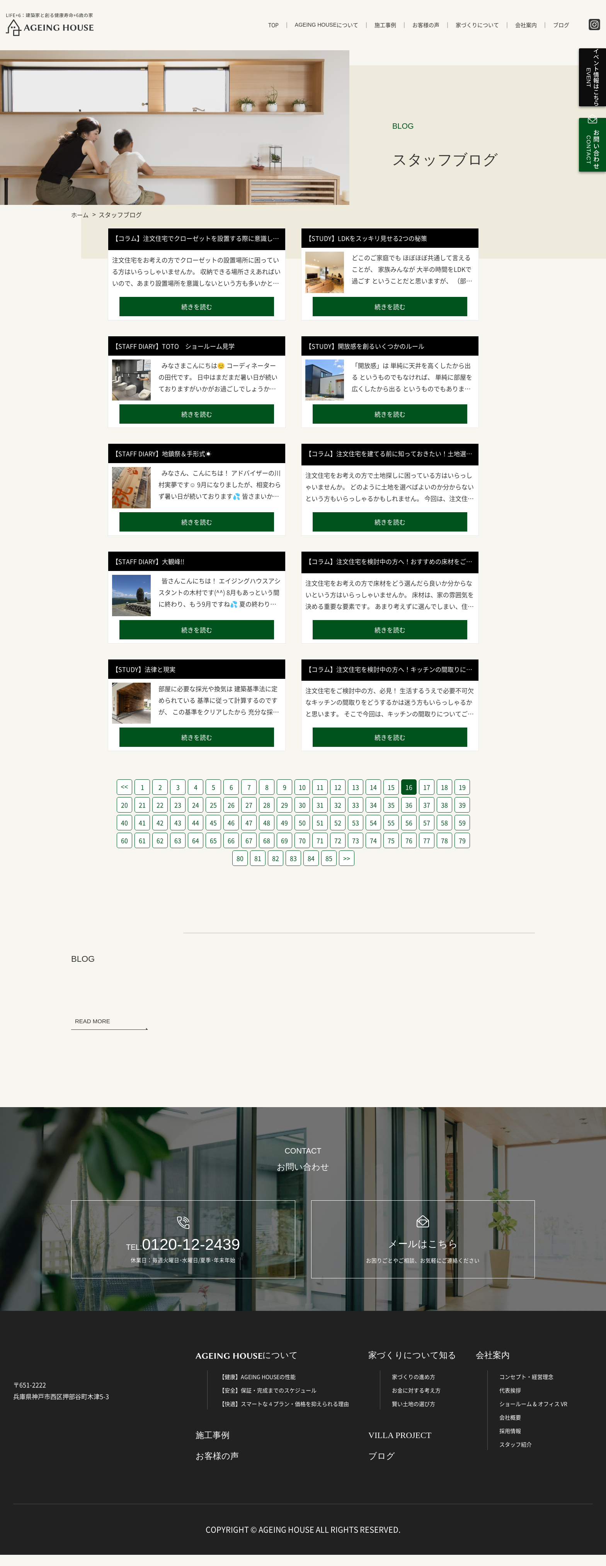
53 (355, 822)
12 (337, 787)
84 (311, 858)
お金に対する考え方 (416, 1401)
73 (355, 840)
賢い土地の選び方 (413, 1414)
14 (373, 787)
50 (302, 822)
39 (462, 804)
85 (328, 858)
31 (320, 804)
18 (444, 787)
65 (213, 840)
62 (160, 840)
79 (462, 840)
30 (302, 804)
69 (284, 840)
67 (248, 840)
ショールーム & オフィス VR (533, 1414)
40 (124, 822)
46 (231, 822)
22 (160, 804)
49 (284, 822)
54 (373, 822)
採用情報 (510, 1441)
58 (444, 822)
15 (391, 787)
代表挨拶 (510, 1401)
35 (391, 804)
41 (142, 822)
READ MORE (92, 1021)
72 (337, 840)
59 (462, 822)
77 (426, 840)
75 (391, 840)
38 (444, 804)
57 (426, 822)
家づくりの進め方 (413, 1387)
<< (124, 787)
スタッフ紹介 (515, 1455)
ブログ (561, 30)
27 (248, 804)
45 (213, 822)
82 (275, 858)
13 (355, 787)
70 (302, 840)
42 (160, 822)
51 (320, 822)
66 (231, 840)
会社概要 (510, 1428)
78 (444, 840)
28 (266, 804)
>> (346, 858)
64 (195, 840)
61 (142, 840)
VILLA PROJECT (399, 1446)
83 (293, 858)
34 (373, 804)
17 (426, 787)
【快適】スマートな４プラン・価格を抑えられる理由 (284, 1414)
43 (177, 822)
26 (231, 804)
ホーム (80, 214)
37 (426, 804)
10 (302, 787)
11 (320, 787)
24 (195, 804)
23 (177, 804)
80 (240, 858)
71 (320, 840)
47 (248, 822)
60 (124, 840)
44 (195, 822)
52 (337, 822)
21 (142, 804)
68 (266, 840)
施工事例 (385, 30)
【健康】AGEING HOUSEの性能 (257, 1387)
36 (408, 804)
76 (408, 840)
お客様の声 (425, 30)
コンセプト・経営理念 (526, 1387)
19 (462, 787)
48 (266, 822)
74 (373, 840)
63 (177, 840)
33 (355, 804)
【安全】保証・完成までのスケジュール (268, 1401)
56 (408, 822)
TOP (273, 30)
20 (124, 804)
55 (391, 822)
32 (337, 804)
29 (284, 804)
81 (257, 858)
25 (213, 804)
